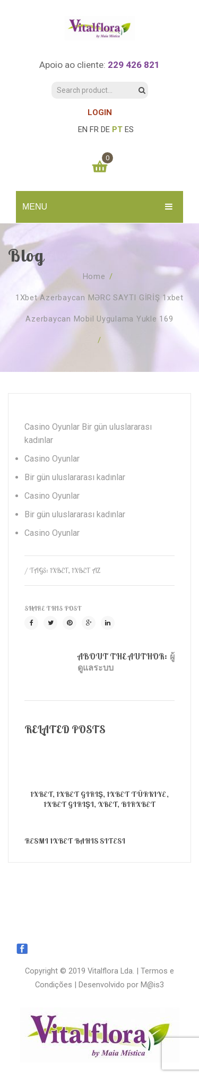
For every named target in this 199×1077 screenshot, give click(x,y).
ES (129, 129)
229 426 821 (134, 64)
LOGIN (100, 112)
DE (105, 129)
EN (83, 129)
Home (94, 276)
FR (94, 129)
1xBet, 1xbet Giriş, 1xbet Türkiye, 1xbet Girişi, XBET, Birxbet (99, 799)
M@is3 (152, 984)
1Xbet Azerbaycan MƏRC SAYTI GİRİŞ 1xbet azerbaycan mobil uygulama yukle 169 (99, 308)
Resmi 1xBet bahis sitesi (74, 841)
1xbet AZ (86, 570)
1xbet (59, 570)
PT (117, 129)
